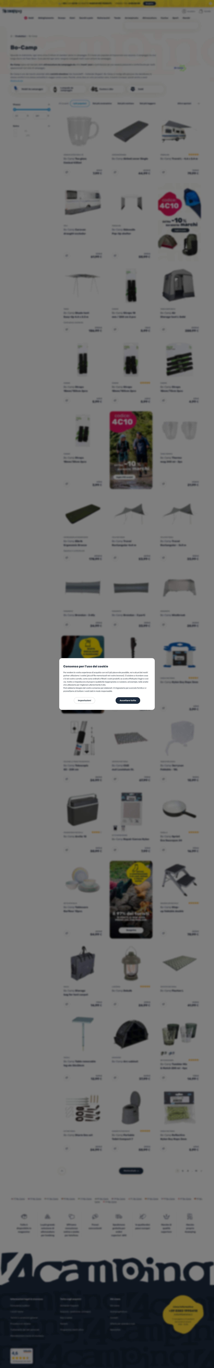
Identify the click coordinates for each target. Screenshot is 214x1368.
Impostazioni (84, 700)
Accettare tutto (128, 700)
